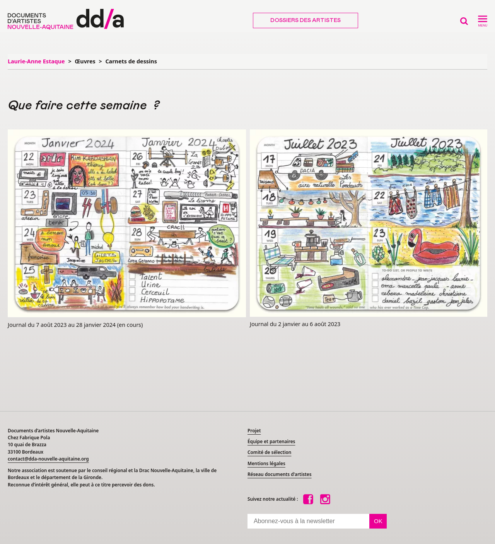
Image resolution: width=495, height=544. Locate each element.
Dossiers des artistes (305, 20)
